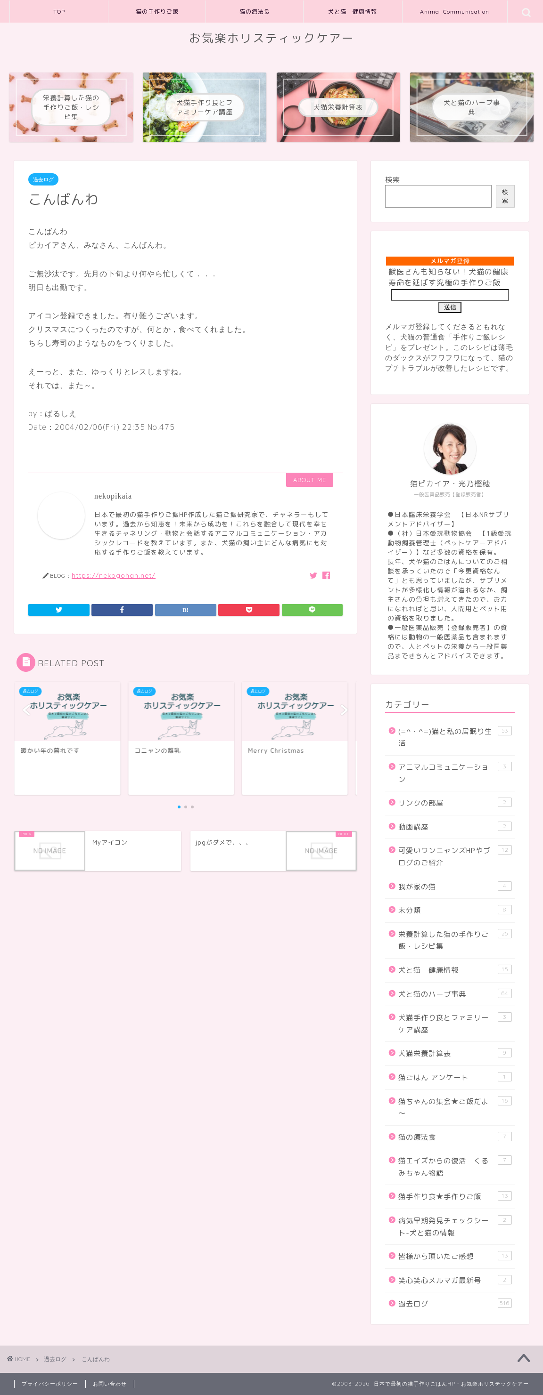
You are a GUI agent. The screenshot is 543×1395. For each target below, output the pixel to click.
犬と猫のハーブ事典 (455, 994)
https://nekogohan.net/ (114, 575)
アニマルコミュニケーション (455, 773)
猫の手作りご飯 (157, 11)
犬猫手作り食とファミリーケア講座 (455, 1023)
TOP (59, 11)
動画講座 (455, 827)
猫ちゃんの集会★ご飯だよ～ (455, 1107)
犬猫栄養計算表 (455, 1053)
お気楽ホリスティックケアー (271, 38)
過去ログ (43, 179)
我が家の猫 (455, 886)
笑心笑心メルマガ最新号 (455, 1280)
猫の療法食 (254, 11)
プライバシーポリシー (50, 1383)
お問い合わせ (110, 1383)
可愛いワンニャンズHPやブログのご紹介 (455, 856)
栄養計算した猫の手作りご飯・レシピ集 (455, 940)
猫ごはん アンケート (455, 1077)
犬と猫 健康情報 (352, 11)
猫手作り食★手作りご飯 (455, 1196)
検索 (392, 180)
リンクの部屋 (455, 803)
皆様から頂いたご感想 (455, 1256)
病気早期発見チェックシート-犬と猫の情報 (455, 1226)
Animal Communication (454, 11)
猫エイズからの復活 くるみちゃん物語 (455, 1166)
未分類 (455, 910)
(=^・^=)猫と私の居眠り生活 (455, 737)
